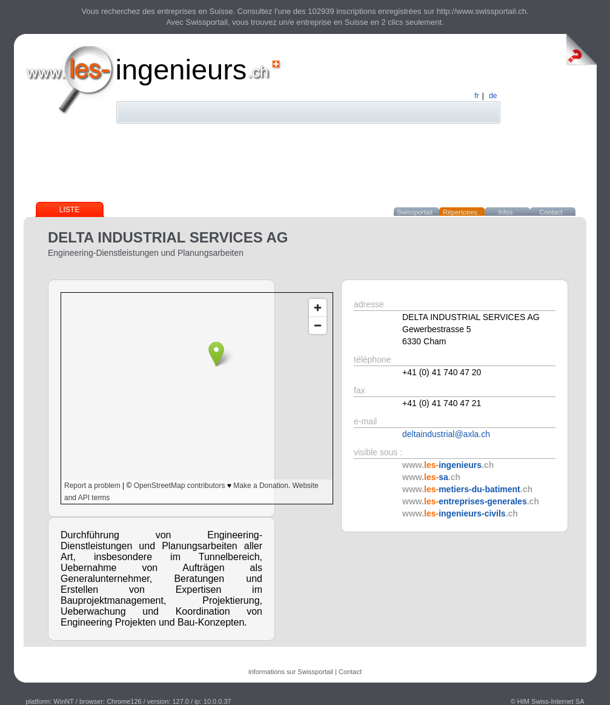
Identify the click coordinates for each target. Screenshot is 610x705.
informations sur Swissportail (290, 671)
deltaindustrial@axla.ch (446, 434)
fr (476, 96)
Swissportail (415, 212)
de (493, 96)
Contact (551, 212)
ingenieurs (181, 69)
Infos (506, 212)
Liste (69, 209)
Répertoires (460, 212)
